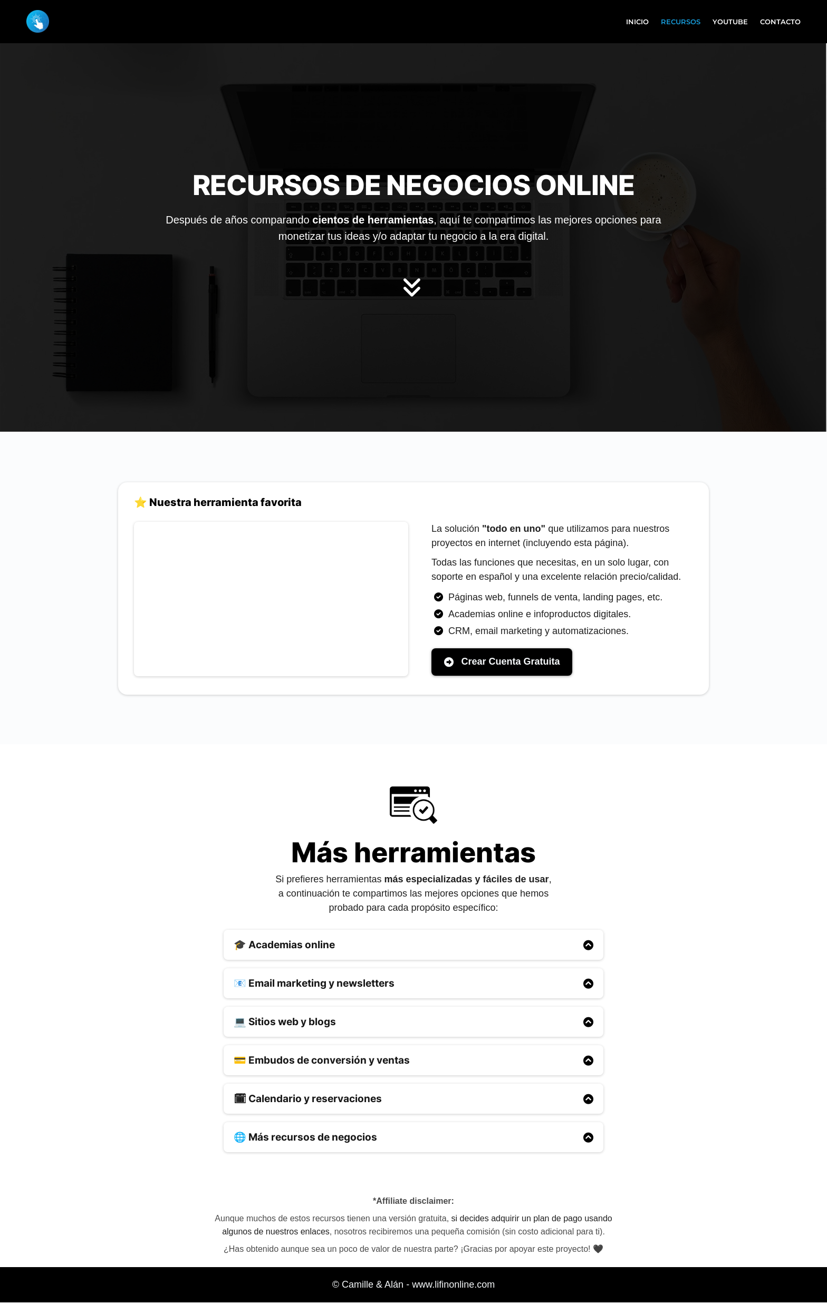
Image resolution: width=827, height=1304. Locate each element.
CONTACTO (780, 21)
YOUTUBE (730, 21)
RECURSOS (680, 21)
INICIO (637, 21)
